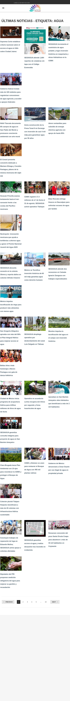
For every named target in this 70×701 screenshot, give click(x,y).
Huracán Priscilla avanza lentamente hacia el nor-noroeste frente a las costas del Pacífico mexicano (10, 202)
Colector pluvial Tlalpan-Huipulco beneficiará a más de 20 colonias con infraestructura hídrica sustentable (10, 508)
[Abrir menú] (3, 8)
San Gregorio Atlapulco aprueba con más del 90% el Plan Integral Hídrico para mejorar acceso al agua (10, 337)
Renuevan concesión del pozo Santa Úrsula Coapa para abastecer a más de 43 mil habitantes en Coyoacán (58, 539)
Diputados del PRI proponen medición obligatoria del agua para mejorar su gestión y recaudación (10, 580)
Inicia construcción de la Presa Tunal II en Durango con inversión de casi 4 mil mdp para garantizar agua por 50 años (34, 131)
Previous (9, 602)
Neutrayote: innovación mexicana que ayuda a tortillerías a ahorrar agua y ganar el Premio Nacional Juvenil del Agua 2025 (11, 240)
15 (45, 602)
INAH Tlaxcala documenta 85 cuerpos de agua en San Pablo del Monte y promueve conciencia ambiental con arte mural (10, 129)
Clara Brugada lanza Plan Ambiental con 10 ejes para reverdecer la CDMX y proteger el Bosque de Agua (10, 471)
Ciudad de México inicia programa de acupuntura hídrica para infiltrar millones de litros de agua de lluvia (10, 405)
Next (54, 602)
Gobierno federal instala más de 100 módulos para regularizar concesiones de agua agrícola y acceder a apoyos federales (11, 95)
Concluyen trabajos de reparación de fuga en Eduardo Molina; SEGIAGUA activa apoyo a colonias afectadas (10, 544)
